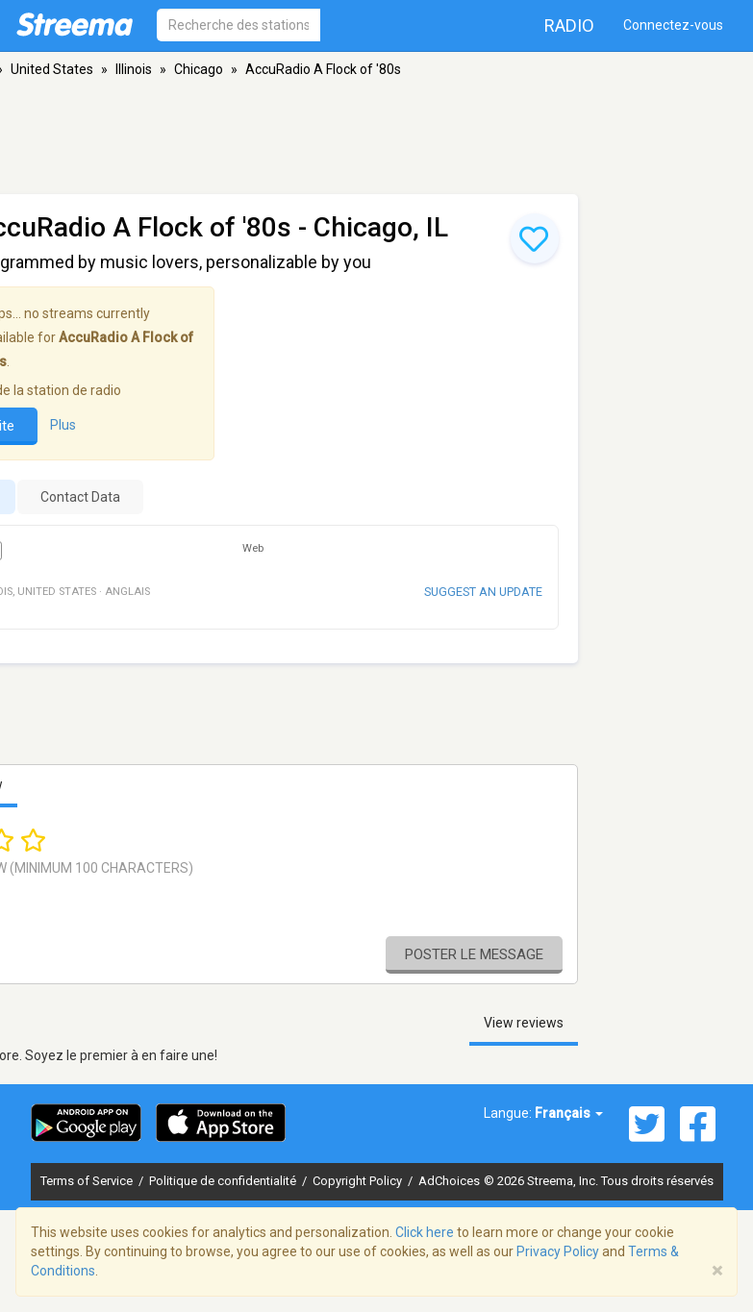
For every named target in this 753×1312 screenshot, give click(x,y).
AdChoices (449, 1181)
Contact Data (80, 497)
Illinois (133, 69)
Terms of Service (88, 1181)
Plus (63, 425)
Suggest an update (483, 591)
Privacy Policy (557, 1251)
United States (52, 69)
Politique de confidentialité (224, 1181)
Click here (424, 1232)
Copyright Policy (359, 1181)
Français (569, 1113)
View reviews (524, 1022)
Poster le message (474, 954)
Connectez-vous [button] (673, 25)
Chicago (198, 69)
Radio (569, 25)
